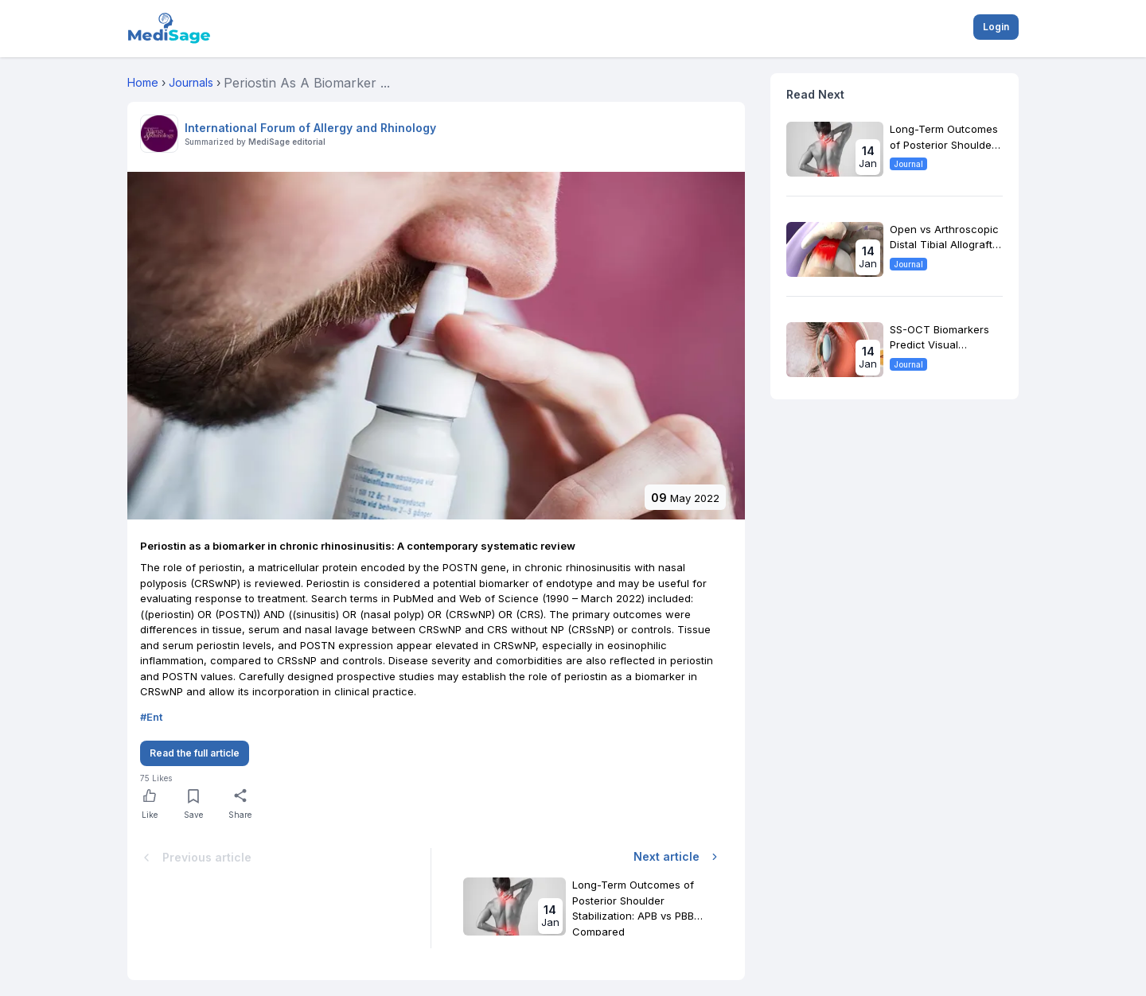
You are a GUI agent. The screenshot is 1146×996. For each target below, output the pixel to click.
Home (142, 82)
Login (996, 27)
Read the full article (195, 753)
